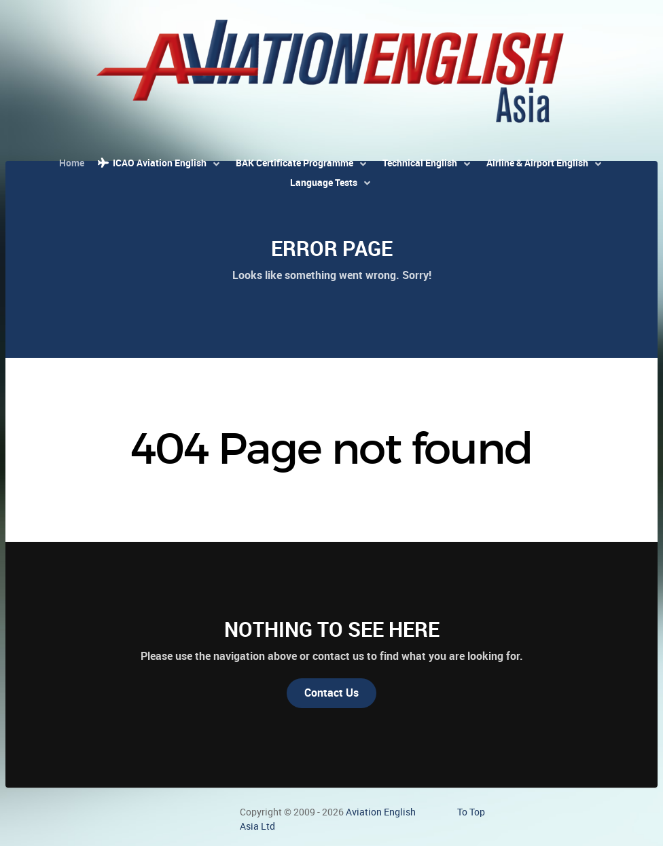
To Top (471, 812)
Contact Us (331, 692)
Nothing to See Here (332, 629)
